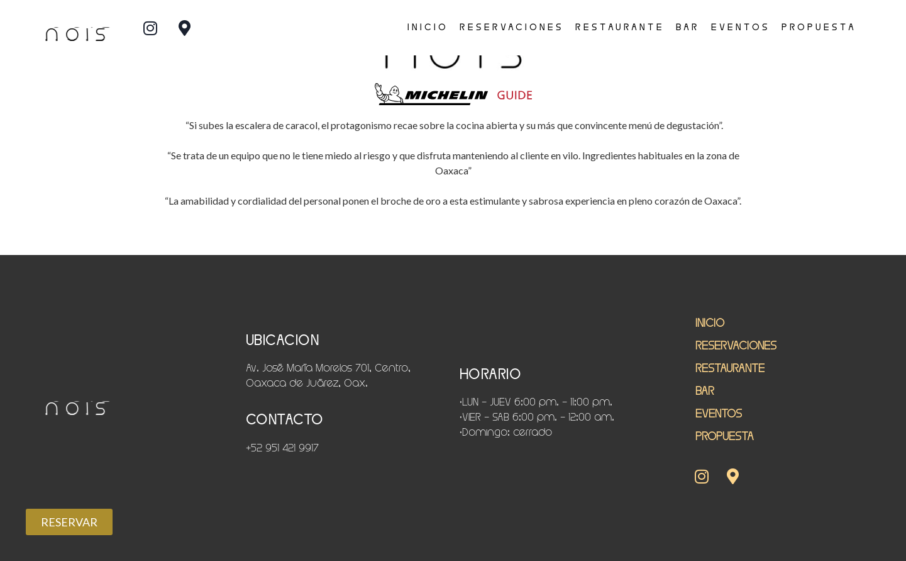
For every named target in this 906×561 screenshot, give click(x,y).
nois (75, 34)
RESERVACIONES (512, 27)
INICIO (427, 27)
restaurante (620, 27)
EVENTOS (740, 27)
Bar (688, 27)
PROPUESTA (819, 27)
